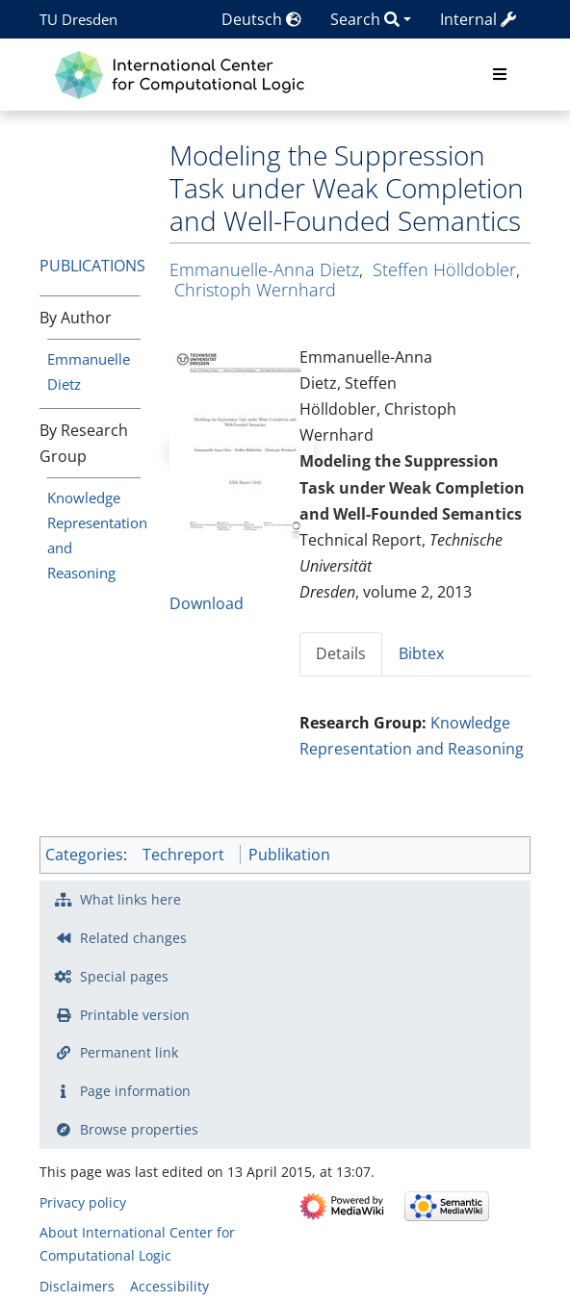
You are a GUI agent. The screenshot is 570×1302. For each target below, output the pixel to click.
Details (341, 653)
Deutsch (261, 19)
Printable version (135, 1015)
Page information (135, 1091)
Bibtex (421, 653)
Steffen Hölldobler (444, 269)
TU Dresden (78, 19)
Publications (92, 265)
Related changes (133, 938)
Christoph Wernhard (255, 289)
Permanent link (129, 1052)
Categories (84, 854)
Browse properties (139, 1129)
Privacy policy (82, 1202)
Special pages (124, 976)
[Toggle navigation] (499, 75)
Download (206, 603)
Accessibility (169, 1286)
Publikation (289, 854)
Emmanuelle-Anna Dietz (264, 269)
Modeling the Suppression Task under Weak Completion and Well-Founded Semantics (412, 486)
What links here (130, 899)
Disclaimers (77, 1286)
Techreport (183, 854)
